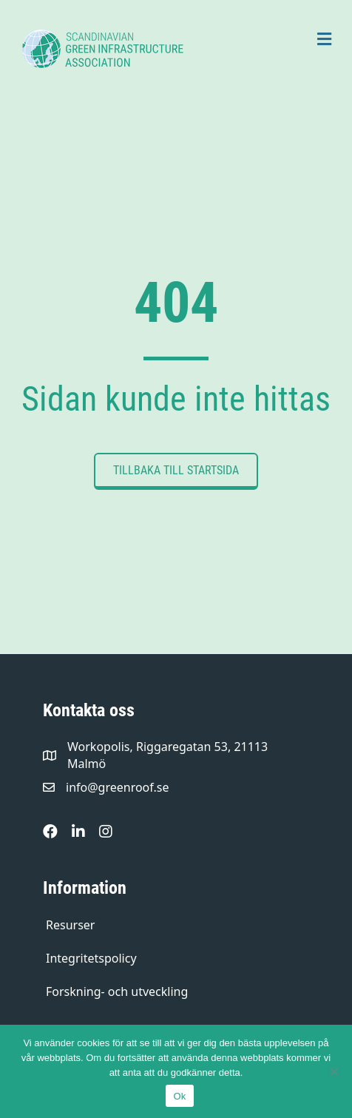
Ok (179, 1096)
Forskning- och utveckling (117, 991)
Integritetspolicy (91, 958)
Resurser (70, 925)
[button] (176, 471)
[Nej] (333, 1071)
